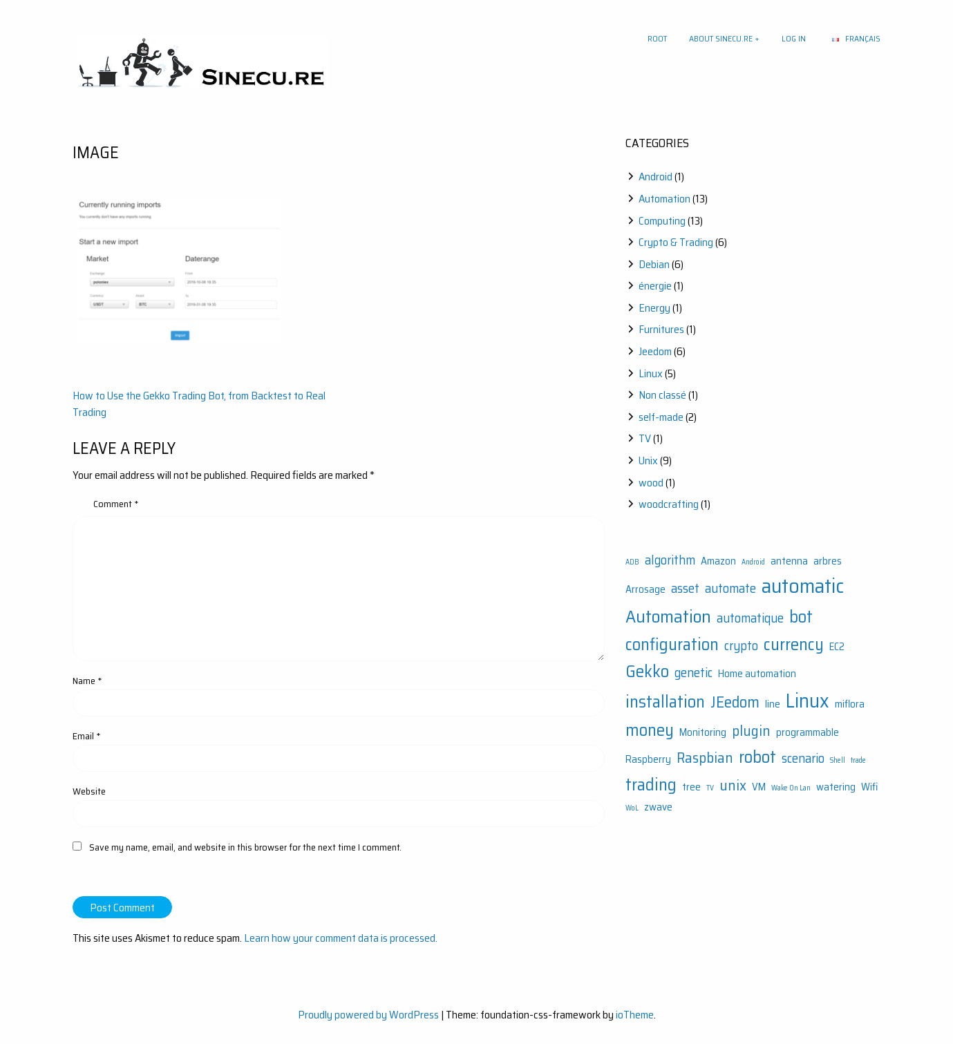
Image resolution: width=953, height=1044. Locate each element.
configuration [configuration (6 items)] (672, 644)
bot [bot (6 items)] (801, 616)
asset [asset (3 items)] (685, 588)
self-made (661, 417)
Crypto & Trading (676, 242)
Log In (794, 38)
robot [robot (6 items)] (757, 756)
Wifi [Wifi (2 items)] (869, 787)
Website (89, 791)
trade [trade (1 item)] (858, 760)
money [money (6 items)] (649, 729)
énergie (655, 285)
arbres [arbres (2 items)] (827, 561)
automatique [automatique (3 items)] (750, 618)
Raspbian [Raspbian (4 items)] (705, 757)
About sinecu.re (721, 38)
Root (657, 38)
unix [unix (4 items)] (732, 785)
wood (651, 482)
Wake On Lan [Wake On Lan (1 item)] (791, 788)
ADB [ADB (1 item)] (632, 562)
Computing (662, 220)
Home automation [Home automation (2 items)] (757, 673)
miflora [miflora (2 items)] (850, 704)
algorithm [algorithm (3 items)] (670, 560)
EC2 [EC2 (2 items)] (837, 646)
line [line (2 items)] (772, 704)
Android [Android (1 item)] (753, 562)
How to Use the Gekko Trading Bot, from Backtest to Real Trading (199, 404)
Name (87, 680)
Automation (664, 198)
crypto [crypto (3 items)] (741, 646)
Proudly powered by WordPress (368, 1014)
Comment (116, 503)
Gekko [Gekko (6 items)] (647, 671)
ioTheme (635, 1014)
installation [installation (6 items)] (665, 701)
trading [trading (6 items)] (651, 784)
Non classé (662, 395)
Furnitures (661, 329)
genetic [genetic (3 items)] (693, 673)
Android (655, 176)
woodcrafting (669, 504)
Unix (648, 460)
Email (87, 735)
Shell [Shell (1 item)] (837, 760)
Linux (651, 373)
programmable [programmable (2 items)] (807, 732)
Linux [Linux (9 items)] (807, 700)
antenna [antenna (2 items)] (789, 561)
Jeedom (655, 351)
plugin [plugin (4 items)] (751, 730)
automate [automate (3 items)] (730, 588)
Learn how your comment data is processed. (340, 938)
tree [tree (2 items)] (691, 787)
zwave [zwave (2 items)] (658, 807)
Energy (654, 307)
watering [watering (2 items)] (836, 787)
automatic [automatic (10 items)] (803, 586)
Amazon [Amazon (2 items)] (718, 561)
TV (645, 438)
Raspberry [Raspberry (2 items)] (648, 759)
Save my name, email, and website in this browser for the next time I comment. (245, 847)
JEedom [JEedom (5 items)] (734, 702)
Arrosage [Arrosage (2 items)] (645, 589)
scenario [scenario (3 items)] (803, 758)
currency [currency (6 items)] (794, 644)
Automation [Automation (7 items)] (668, 616)
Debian (654, 264)
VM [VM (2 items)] (759, 787)
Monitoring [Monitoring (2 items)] (702, 732)
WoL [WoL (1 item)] (632, 808)
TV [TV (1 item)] (710, 788)
